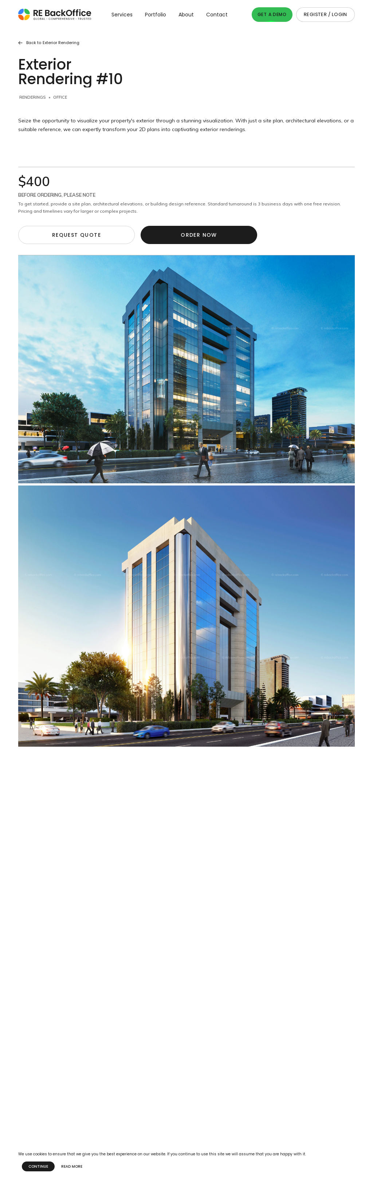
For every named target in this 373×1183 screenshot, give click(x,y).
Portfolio (155, 14)
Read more (71, 1166)
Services (122, 14)
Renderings (32, 97)
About (186, 14)
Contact (217, 14)
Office (60, 97)
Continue (38, 1166)
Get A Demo (272, 14)
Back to (48, 42)
